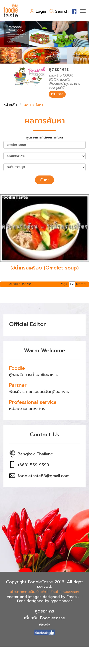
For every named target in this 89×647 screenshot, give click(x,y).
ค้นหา (44, 180)
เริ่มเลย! (57, 94)
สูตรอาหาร (44, 611)
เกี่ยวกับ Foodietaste (44, 618)
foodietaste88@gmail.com (43, 476)
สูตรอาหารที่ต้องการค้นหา (44, 137)
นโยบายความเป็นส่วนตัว (28, 591)
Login (38, 11)
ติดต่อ (44, 625)
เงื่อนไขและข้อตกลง (64, 591)
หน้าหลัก (10, 104)
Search (59, 11)
